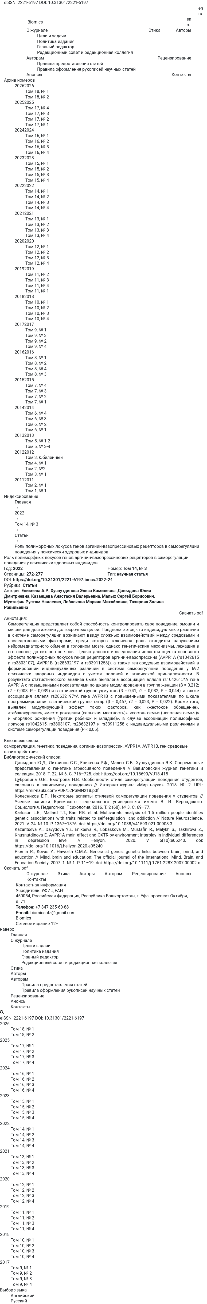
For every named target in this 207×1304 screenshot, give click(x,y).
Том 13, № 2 (37, 224)
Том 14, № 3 (37, 202)
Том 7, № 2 (35, 396)
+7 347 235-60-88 (52, 907)
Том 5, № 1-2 (37, 440)
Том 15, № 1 (37, 163)
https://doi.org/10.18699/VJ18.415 (134, 773)
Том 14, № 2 (37, 196)
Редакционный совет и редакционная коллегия (85, 52)
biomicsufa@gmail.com (53, 912)
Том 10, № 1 (37, 302)
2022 (19, 185)
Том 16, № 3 (37, 146)
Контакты (181, 74)
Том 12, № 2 (37, 252)
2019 (19, 268)
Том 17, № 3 (37, 113)
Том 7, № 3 (35, 391)
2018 (19, 296)
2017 (19, 324)
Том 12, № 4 (37, 263)
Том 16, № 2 (37, 141)
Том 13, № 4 (37, 235)
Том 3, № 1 (35, 474)
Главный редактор (55, 46)
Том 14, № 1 (37, 191)
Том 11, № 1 (37, 291)
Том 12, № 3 (37, 257)
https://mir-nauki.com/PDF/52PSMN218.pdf (57, 790)
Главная (23, 502)
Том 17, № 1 (37, 124)
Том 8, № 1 (35, 357)
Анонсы (34, 74)
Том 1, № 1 (35, 490)
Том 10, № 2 (37, 307)
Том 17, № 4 (37, 107)
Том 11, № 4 (37, 285)
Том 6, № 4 (35, 413)
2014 (19, 407)
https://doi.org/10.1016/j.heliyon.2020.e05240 (59, 846)
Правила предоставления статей (70, 63)
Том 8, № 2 (35, 363)
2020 (19, 241)
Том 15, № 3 (37, 174)
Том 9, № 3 (35, 335)
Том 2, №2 (35, 468)
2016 (19, 352)
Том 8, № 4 (35, 368)
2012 (19, 452)
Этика (155, 30)
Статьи (22, 535)
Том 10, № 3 (37, 313)
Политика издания (56, 41)
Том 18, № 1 (37, 91)
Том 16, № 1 (37, 135)
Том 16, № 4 (37, 152)
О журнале (37, 873)
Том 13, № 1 (37, 218)
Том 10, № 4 (37, 318)
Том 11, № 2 (37, 274)
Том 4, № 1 (35, 463)
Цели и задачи (51, 35)
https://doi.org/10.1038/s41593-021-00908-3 (129, 823)
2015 (19, 379)
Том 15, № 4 (37, 180)
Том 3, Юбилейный (44, 457)
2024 (19, 130)
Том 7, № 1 (35, 402)
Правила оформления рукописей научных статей (86, 69)
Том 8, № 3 (35, 374)
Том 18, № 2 (37, 97)
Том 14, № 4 (37, 207)
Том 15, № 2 (37, 169)
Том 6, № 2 (35, 424)
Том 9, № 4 (35, 346)
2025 (19, 102)
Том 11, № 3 (37, 280)
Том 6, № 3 (35, 418)
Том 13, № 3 (37, 230)
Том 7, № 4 (35, 385)
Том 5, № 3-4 (37, 446)
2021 (19, 213)
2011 (19, 479)
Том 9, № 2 (35, 341)
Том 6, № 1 (35, 429)
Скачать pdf (191, 613)
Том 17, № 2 (37, 119)
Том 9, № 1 (35, 329)
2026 (19, 85)
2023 (19, 157)
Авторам (113, 873)
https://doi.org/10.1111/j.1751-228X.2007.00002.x (152, 862)
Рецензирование (174, 58)
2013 (19, 435)
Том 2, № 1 (35, 485)
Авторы (183, 30)
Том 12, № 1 (37, 246)
